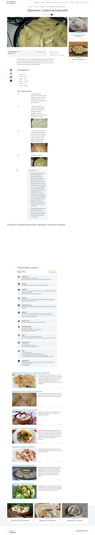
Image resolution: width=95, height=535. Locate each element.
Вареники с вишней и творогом (23, 447)
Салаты (77, 2)
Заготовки (55, 2)
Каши (66, 2)
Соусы (82, 2)
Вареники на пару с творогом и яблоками (27, 391)
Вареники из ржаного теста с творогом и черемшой (30, 373)
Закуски (61, 2)
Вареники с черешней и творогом (24, 428)
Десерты (49, 2)
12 (45, 53)
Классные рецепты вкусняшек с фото (10, 2)
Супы (86, 2)
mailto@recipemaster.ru (81, 532)
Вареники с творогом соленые (23, 484)
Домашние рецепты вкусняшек (11, 531)
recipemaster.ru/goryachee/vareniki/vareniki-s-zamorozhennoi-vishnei (38, 315)
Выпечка (37, 2)
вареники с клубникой (36, 211)
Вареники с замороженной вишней (25, 410)
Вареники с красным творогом (23, 465)
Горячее (43, 2)
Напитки (71, 2)
